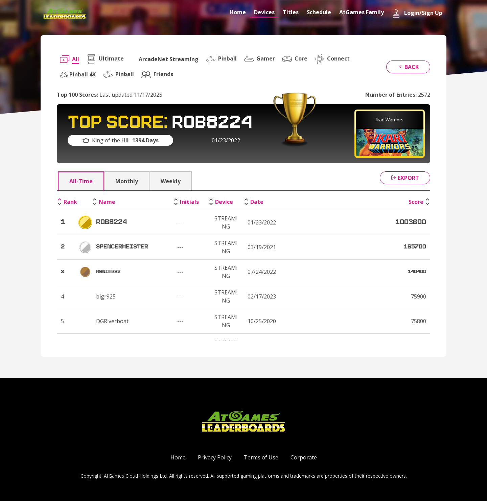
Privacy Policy (215, 457)
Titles (291, 12)
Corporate (304, 457)
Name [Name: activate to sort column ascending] (107, 202)
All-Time (81, 181)
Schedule (319, 12)
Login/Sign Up (417, 13)
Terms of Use (261, 457)
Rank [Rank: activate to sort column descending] (70, 202)
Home (238, 12)
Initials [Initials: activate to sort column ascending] (189, 202)
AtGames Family (361, 12)
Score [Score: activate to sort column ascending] (416, 202)
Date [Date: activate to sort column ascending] (256, 202)
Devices (264, 12)
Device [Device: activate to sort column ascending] (224, 202)
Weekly (171, 181)
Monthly (126, 181)
